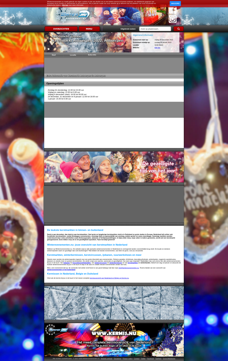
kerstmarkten (133, 263)
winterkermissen (115, 263)
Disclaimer (117, 358)
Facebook (150, 358)
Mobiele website (106, 358)
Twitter (143, 358)
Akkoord (175, 3)
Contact (136, 358)
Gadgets (158, 358)
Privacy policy (127, 358)
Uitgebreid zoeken (128, 29)
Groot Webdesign (169, 358)
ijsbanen (66, 263)
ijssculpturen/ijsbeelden (82, 263)
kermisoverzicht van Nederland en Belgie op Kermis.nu (109, 278)
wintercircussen (101, 263)
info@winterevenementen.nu (129, 268)
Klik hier (157, 47)
